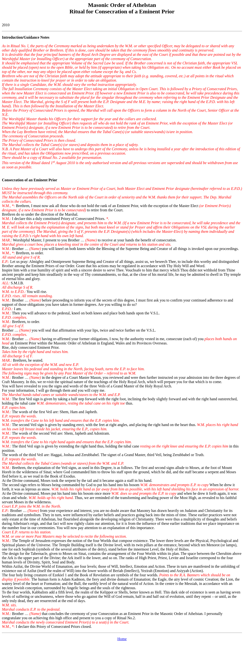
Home (122, 639)
